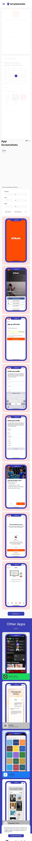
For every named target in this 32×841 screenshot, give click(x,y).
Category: (6, 191)
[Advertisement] (16, 169)
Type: (5, 197)
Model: (5, 203)
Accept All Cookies (16, 835)
